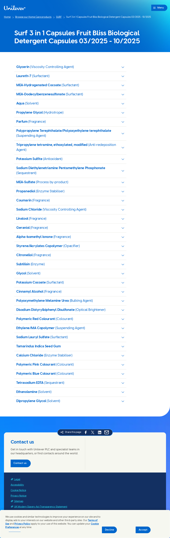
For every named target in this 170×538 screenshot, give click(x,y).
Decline (109, 530)
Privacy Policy (22, 524)
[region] (85, 524)
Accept (143, 530)
